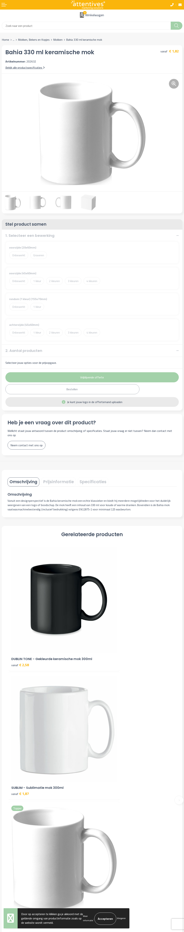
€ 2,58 (20, 641)
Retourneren (9, 852)
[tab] (23, 481)
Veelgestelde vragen (106, 789)
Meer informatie (88, 918)
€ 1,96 (20, 742)
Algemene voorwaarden (108, 835)
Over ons (99, 778)
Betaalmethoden (12, 846)
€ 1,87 (104, 636)
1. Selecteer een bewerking (29, 235)
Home (5, 39)
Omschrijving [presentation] (23, 482)
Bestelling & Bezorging (16, 841)
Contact (7, 835)
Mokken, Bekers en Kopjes (34, 39)
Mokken (58, 39)
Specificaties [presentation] (93, 482)
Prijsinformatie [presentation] (58, 482)
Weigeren (121, 918)
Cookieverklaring (103, 841)
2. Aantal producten (23, 350)
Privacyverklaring (104, 846)
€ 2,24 (104, 742)
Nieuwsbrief (101, 783)
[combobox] (86, 26)
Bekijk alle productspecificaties (25, 67)
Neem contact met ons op (26, 445)
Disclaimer (100, 852)
